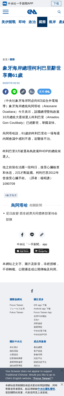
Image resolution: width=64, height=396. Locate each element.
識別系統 (14, 351)
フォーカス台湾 (17, 309)
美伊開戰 (9, 22)
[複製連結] (23, 92)
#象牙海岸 (11, 195)
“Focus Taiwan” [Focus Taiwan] (42, 378)
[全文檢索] (59, 12)
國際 (42, 22)
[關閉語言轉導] (62, 371)
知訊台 (37, 365)
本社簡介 (14, 347)
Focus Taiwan (16, 305)
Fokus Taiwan (16, 312)
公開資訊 (14, 354)
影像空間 (38, 354)
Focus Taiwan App (43, 312)
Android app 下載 (42, 309)
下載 (56, 3)
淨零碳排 (38, 323)
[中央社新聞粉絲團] (32, 292)
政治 (32, 22)
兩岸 (52, 22)
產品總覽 (38, 347)
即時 (22, 22)
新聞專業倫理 (16, 362)
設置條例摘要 (16, 358)
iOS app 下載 (40, 305)
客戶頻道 (38, 351)
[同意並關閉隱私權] (62, 385)
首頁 (5, 59)
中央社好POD (40, 334)
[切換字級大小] (32, 92)
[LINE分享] (14, 92)
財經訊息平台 (40, 362)
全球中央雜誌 (40, 316)
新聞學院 (38, 327)
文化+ (36, 320)
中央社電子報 (40, 331)
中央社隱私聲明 (46, 389)
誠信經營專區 (16, 365)
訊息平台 (38, 358)
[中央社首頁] (32, 11)
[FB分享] (6, 92)
